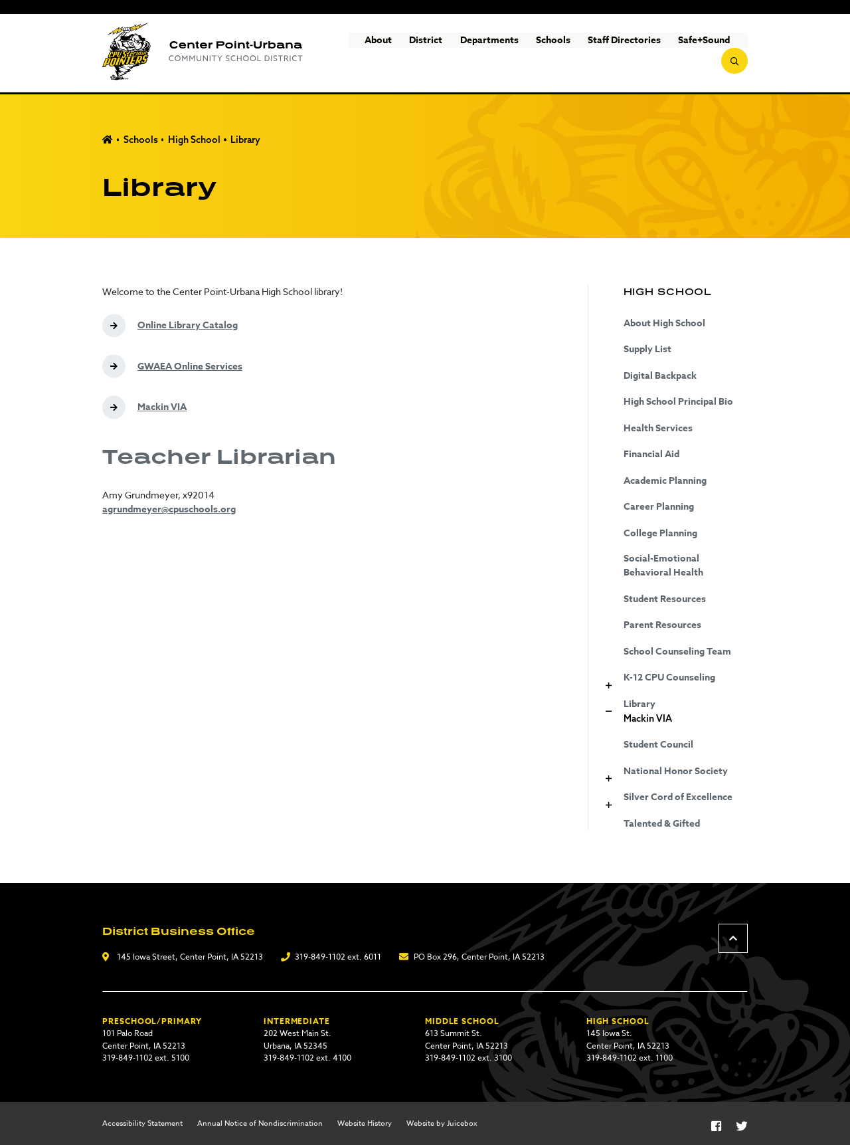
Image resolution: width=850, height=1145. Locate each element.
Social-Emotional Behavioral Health (663, 565)
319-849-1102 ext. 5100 (145, 1057)
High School (194, 140)
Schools (526, 53)
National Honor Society (676, 771)
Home (107, 140)
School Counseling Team (677, 652)
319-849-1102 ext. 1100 (629, 1057)
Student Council (658, 745)
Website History (364, 1123)
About (352, 53)
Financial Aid (651, 454)
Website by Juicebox (441, 1123)
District (399, 53)
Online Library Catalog (187, 325)
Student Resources (665, 599)
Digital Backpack (660, 376)
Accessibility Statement (142, 1123)
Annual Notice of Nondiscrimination (260, 1123)
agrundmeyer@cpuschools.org (169, 509)
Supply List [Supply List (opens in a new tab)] (647, 349)
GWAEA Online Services (189, 366)
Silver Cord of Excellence (678, 797)
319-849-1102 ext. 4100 (307, 1057)
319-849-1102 (320, 956)
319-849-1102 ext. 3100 (468, 1057)
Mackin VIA (648, 718)
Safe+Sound (678, 53)
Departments (463, 53)
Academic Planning (665, 481)
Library (245, 140)
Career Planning (659, 507)
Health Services (658, 428)
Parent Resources (662, 625)
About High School (664, 323)
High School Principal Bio (678, 402)
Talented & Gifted (662, 824)
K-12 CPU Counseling (669, 677)
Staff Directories (598, 53)
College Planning (660, 533)
